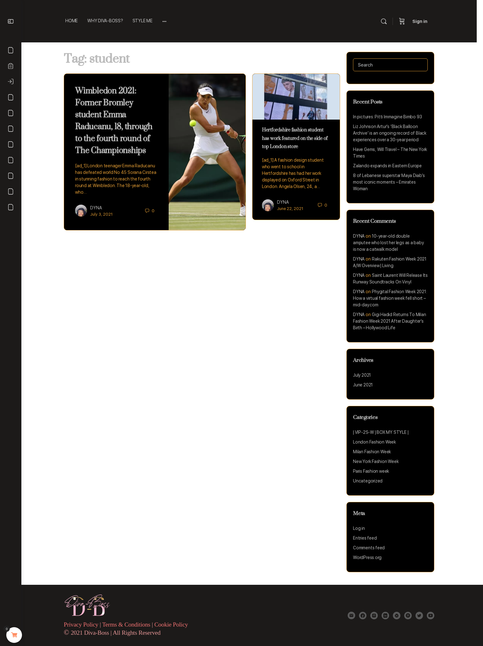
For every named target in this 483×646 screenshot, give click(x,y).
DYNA (99, 207)
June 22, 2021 (293, 208)
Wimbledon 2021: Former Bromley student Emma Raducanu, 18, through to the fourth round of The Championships (116, 120)
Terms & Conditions (130, 624)
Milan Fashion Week (375, 451)
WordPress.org (370, 557)
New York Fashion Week (379, 461)
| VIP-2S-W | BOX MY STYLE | (383, 432)
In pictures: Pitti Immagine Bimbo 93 (390, 116)
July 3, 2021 (104, 214)
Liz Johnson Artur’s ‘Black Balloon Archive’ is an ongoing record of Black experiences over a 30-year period (393, 133)
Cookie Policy (174, 624)
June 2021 (366, 384)
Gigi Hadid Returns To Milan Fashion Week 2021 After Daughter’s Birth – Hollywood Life (392, 321)
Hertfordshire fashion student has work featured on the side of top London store (298, 138)
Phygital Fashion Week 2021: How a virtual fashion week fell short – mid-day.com (393, 298)
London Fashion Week (377, 441)
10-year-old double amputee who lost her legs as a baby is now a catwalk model (391, 243)
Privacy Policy (84, 624)
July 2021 (365, 375)
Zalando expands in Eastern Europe (390, 165)
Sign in (426, 21)
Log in (362, 528)
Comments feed (372, 547)
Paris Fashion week (374, 471)
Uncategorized (371, 480)
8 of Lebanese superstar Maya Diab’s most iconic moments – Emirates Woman (392, 182)
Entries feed (368, 538)
